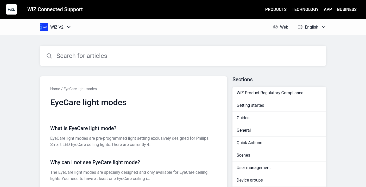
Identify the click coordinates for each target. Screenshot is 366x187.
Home (55, 89)
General (244, 130)
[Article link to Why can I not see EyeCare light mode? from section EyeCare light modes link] (133, 170)
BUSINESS (347, 9)
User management (254, 167)
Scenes (243, 155)
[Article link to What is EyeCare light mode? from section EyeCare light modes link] (133, 136)
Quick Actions (249, 142)
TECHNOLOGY (305, 9)
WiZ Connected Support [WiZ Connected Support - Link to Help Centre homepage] (55, 9)
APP (328, 9)
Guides (243, 117)
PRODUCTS (276, 9)
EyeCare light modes (80, 89)
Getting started (250, 105)
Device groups (250, 180)
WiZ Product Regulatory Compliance (270, 92)
